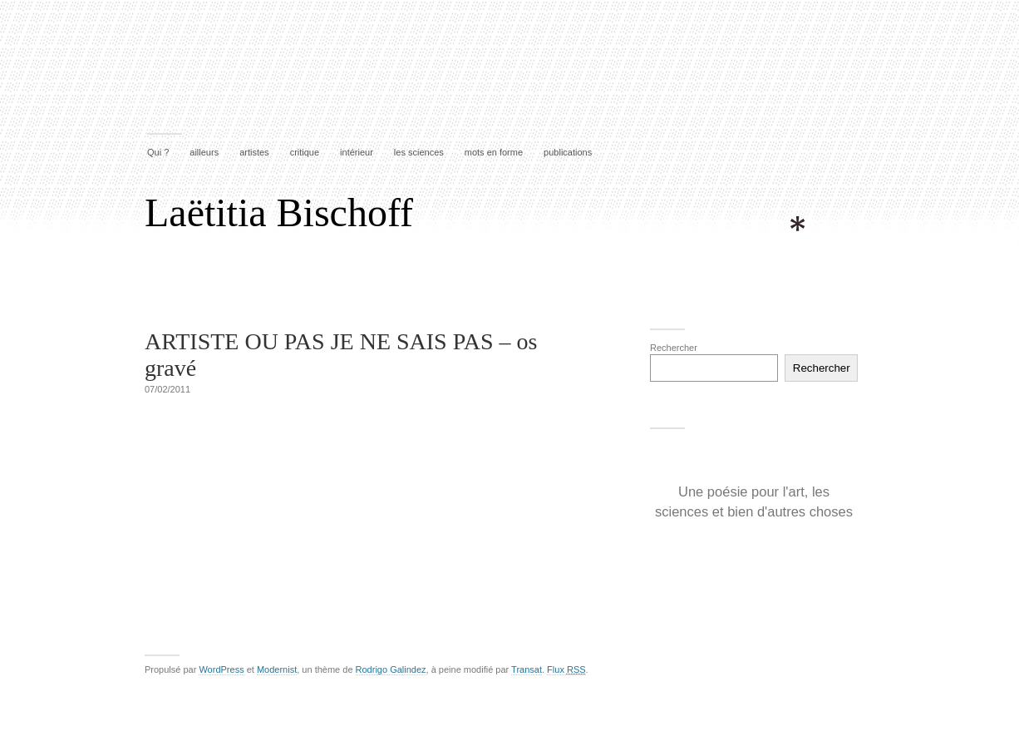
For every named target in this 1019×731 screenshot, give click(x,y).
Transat (526, 669)
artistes (253, 152)
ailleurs (204, 152)
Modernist (277, 669)
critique (304, 152)
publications (568, 152)
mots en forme (494, 152)
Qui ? (158, 152)
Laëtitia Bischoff (279, 212)
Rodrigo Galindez (391, 669)
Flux (566, 669)
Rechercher (673, 348)
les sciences (419, 152)
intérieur (356, 152)
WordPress (221, 669)
